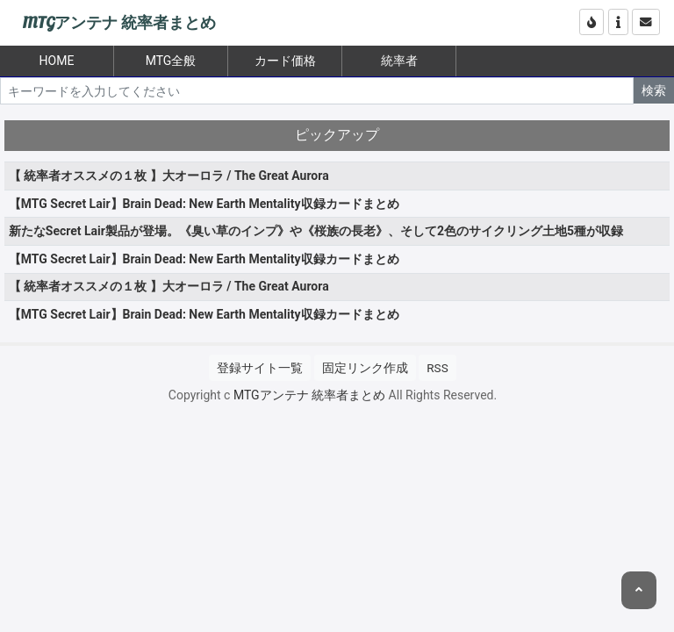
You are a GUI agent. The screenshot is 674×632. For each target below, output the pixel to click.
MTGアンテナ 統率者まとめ (119, 23)
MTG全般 (171, 61)
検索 (654, 90)
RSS (437, 368)
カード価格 (285, 61)
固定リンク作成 (365, 368)
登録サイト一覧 (260, 368)
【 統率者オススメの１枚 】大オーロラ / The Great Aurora (169, 176)
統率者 (399, 61)
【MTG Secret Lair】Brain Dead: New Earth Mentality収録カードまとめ (204, 204)
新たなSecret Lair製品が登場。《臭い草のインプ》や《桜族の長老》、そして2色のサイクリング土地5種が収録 (316, 231)
